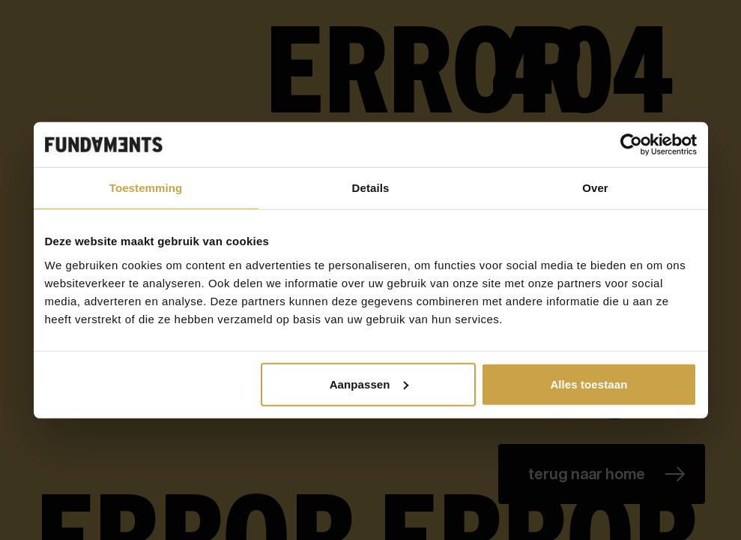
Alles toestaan (588, 383)
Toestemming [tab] (146, 188)
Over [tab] (595, 188)
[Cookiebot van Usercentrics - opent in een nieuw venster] (631, 145)
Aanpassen (369, 383)
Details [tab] (371, 188)
